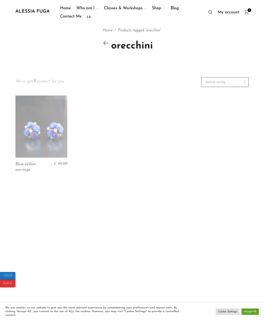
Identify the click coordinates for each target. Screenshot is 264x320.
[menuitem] (68, 8)
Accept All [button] (250, 311)
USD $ (9, 276)
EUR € (9, 283)
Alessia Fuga (32, 11)
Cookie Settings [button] (227, 311)
